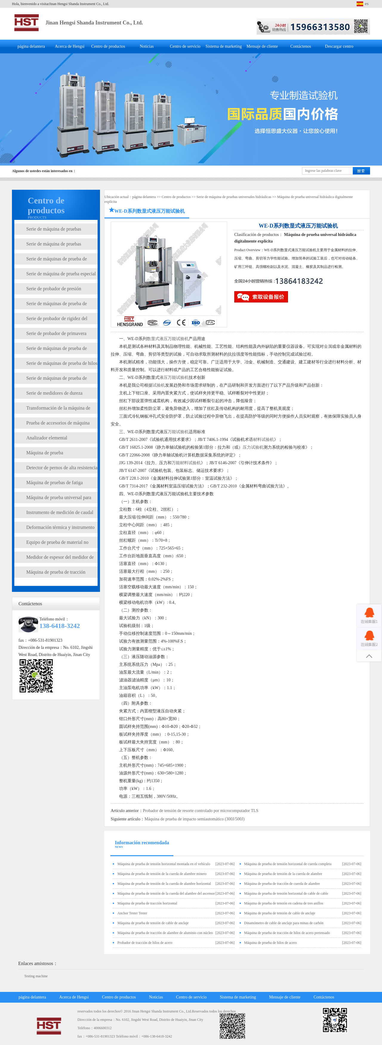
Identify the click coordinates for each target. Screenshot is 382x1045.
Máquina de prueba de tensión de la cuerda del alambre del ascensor (166, 893)
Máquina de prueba (44, 452)
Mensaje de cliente (262, 46)
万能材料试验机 (186, 463)
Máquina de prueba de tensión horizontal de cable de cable (286, 893)
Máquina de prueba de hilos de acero (270, 943)
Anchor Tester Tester (132, 913)
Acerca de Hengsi (70, 46)
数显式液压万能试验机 (168, 339)
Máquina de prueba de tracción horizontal (147, 903)
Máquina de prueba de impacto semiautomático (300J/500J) (194, 819)
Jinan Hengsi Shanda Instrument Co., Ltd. (94, 23)
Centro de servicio (185, 46)
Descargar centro (339, 46)
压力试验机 (253, 447)
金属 (328, 346)
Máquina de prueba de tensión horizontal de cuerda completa (288, 864)
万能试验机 (178, 432)
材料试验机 (263, 439)
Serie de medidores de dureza (54, 393)
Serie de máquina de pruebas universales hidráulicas (233, 197)
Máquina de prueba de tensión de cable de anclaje (279, 913)
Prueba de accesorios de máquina (58, 422)
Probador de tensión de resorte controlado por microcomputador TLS (200, 810)
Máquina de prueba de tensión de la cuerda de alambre (283, 874)
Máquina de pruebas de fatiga (54, 482)
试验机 (159, 385)
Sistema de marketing (224, 46)
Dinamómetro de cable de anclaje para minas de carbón (284, 923)
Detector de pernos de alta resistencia (62, 467)
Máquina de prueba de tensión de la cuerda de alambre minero (162, 874)
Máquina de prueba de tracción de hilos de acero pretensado (287, 933)
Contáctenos (300, 46)
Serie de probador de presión (53, 288)
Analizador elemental (46, 437)
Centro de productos (108, 46)
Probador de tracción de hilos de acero (144, 943)
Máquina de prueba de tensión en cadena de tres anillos (283, 903)
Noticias (147, 46)
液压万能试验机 (174, 377)
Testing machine (36, 976)
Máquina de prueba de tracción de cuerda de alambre (282, 884)
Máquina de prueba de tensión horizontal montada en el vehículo (163, 864)
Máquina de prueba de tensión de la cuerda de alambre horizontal (164, 884)
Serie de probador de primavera (56, 333)
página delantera (31, 46)
